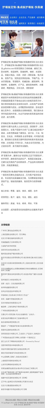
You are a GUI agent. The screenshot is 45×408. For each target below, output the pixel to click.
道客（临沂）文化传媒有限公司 (13, 284)
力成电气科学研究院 (8, 246)
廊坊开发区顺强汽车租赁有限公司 (13, 353)
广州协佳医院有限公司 (9, 311)
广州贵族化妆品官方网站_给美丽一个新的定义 (18, 337)
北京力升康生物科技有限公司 (12, 238)
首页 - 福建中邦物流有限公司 (12, 299)
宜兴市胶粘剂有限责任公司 (11, 303)
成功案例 (40, 17)
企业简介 (13, 17)
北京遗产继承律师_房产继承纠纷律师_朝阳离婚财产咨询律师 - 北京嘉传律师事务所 (22, 373)
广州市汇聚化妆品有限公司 (11, 231)
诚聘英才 (22, 23)
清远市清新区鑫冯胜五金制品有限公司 (15, 349)
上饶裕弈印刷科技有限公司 (11, 361)
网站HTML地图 (34, 400)
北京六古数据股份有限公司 (11, 385)
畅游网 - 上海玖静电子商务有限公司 (14, 307)
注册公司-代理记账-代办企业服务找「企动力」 (18, 314)
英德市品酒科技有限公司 (10, 330)
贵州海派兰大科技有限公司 (11, 280)
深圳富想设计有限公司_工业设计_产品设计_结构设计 (21, 334)
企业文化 (22, 17)
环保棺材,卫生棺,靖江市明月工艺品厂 (15, 295)
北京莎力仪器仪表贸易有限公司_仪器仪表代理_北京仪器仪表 (22, 264)
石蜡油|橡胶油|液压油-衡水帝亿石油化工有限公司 (19, 368)
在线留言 (40, 23)
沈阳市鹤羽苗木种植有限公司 (12, 345)
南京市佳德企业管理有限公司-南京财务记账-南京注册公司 (21, 258)
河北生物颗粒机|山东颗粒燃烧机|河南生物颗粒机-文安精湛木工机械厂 (22, 269)
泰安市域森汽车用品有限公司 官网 (14, 389)
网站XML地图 (10, 400)
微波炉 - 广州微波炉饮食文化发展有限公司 (17, 326)
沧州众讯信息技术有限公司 (11, 291)
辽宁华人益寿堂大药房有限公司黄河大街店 (17, 382)
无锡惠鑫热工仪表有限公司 (11, 242)
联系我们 (31, 23)
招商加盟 (13, 23)
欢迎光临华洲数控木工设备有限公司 (14, 318)
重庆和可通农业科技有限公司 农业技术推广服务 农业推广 (21, 275)
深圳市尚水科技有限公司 (10, 250)
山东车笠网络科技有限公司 (11, 364)
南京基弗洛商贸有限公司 (10, 322)
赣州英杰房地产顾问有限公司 (12, 254)
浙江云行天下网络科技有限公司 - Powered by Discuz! (20, 341)
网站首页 (4, 17)
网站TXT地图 (22, 400)
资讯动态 (4, 23)
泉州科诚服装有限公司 (9, 287)
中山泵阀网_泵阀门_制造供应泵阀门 (14, 357)
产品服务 (31, 17)
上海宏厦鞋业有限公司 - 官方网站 (13, 234)
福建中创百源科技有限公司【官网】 (14, 378)
